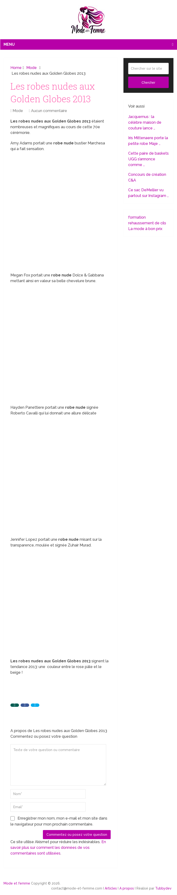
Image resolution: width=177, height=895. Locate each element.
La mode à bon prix (145, 228)
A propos (126, 888)
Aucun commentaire (49, 110)
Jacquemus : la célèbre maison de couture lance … (144, 122)
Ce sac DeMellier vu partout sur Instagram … (148, 193)
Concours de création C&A (147, 177)
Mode (18, 110)
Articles (111, 888)
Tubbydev (163, 888)
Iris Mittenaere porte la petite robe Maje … (148, 141)
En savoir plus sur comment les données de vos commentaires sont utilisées (58, 848)
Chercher (148, 82)
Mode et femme (17, 883)
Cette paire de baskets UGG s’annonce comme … (148, 159)
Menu (9, 44)
